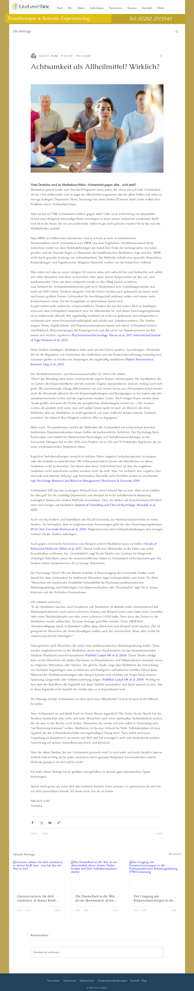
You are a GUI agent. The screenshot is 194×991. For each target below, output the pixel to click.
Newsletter (53, 980)
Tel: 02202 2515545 (150, 18)
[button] (177, 31)
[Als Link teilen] (58, 822)
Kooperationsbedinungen (113, 980)
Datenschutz (87, 980)
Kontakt (134, 980)
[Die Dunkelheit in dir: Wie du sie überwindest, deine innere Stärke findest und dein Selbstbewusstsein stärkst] (97, 875)
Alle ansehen (175, 853)
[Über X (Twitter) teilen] (41, 822)
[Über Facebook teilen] (32, 822)
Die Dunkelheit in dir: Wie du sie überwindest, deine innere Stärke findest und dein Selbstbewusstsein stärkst (95, 898)
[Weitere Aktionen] (161, 56)
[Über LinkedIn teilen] (50, 822)
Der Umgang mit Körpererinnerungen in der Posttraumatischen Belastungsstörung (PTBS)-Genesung (154, 898)
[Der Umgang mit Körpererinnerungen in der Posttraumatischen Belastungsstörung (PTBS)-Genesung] (155, 875)
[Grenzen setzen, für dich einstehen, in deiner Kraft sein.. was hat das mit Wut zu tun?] (39, 875)
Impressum (69, 980)
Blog (144, 980)
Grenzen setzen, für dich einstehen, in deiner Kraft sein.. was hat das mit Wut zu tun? (37, 898)
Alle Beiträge (22, 31)
